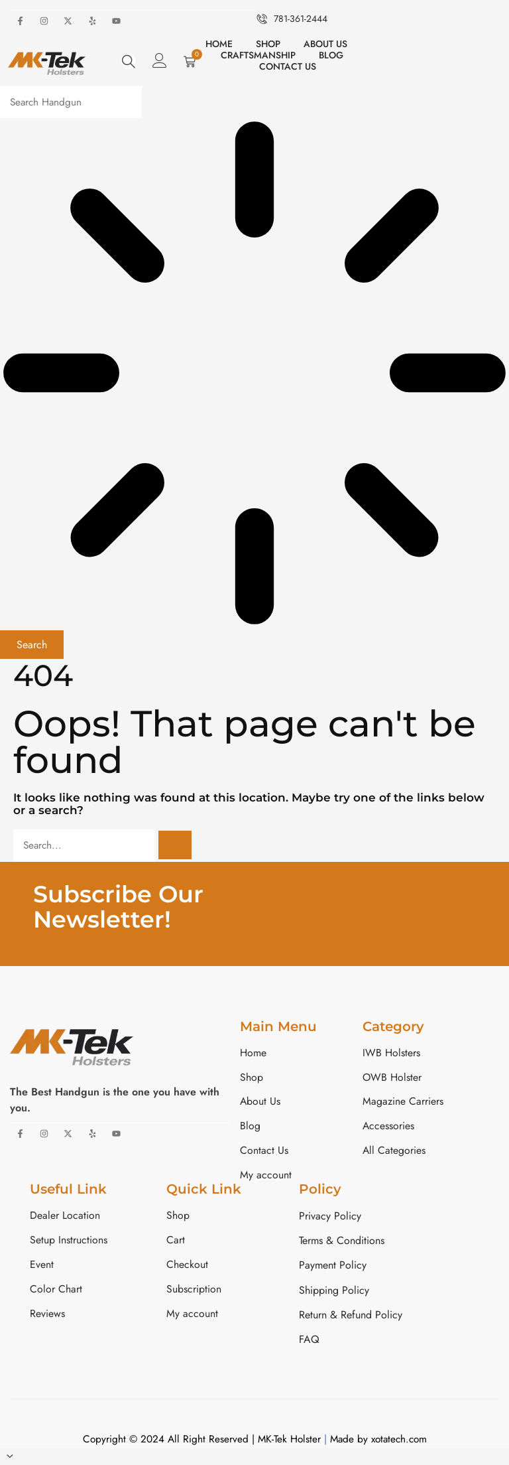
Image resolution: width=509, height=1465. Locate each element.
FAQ (309, 1340)
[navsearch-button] (128, 60)
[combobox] (75, 102)
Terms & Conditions (341, 1242)
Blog (331, 54)
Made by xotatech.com (378, 1440)
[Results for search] (254, 374)
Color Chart (56, 1291)
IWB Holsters (391, 1053)
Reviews (47, 1316)
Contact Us (287, 66)
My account (266, 1176)
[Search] (182, 845)
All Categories (394, 1152)
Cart (175, 1242)
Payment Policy (333, 1267)
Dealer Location (65, 1217)
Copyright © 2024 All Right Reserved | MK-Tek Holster (200, 1440)
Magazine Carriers (403, 1103)
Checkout (187, 1267)
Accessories (389, 1127)
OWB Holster (392, 1078)
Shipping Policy (334, 1291)
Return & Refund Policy (350, 1316)
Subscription (193, 1291)
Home (219, 43)
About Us (325, 43)
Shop (268, 43)
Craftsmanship (258, 54)
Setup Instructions (68, 1242)
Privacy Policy (330, 1217)
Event (42, 1267)
